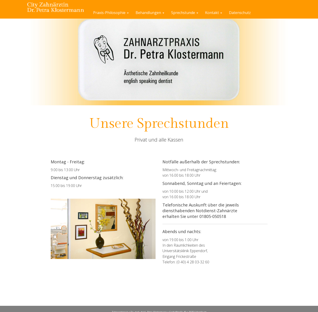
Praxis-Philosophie (111, 12)
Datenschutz (240, 12)
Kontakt (213, 12)
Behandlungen (150, 12)
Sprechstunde (184, 12)
